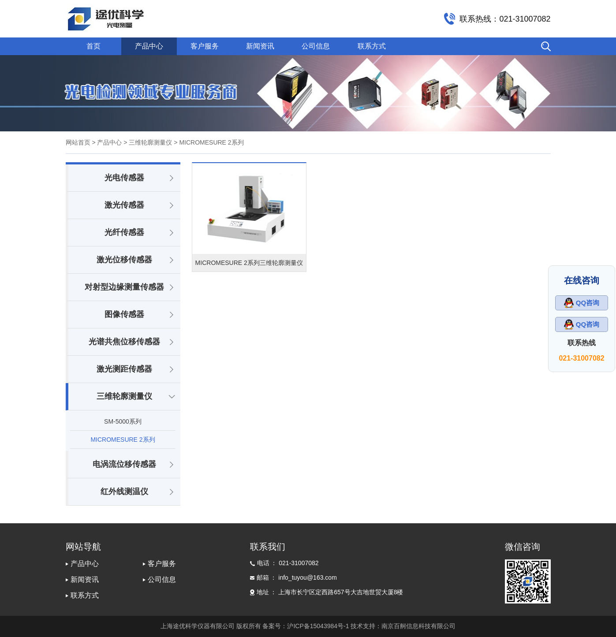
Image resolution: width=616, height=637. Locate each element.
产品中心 (149, 46)
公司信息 (316, 46)
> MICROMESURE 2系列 (207, 142)
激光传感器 (124, 205)
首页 (93, 46)
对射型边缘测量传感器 (124, 287)
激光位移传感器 (124, 259)
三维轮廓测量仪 (124, 396)
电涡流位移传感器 (124, 464)
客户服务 (204, 46)
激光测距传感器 (124, 369)
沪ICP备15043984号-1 (318, 626)
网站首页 (78, 142)
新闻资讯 (260, 46)
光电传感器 (124, 177)
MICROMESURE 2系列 (122, 439)
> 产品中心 (107, 142)
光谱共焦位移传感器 (124, 341)
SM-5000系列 (123, 421)
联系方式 (372, 46)
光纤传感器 (124, 232)
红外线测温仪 (124, 491)
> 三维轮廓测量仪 (147, 142)
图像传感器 (124, 314)
